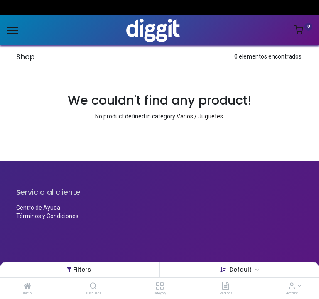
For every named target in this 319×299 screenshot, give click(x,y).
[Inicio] (27, 286)
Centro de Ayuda (38, 207)
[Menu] (13, 30)
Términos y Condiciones (47, 216)
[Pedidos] (225, 286)
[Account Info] (292, 286)
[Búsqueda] (93, 286)
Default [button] (241, 269)
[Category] (160, 286)
